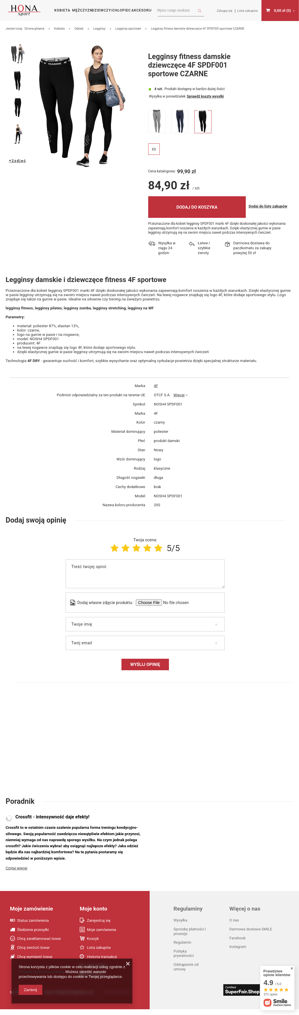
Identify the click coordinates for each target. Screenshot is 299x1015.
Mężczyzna (82, 10)
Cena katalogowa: (162, 193)
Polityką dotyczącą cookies (41, 972)
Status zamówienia (33, 926)
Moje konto (93, 914)
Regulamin (182, 948)
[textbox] (178, 10)
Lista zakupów (99, 953)
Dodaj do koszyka (197, 228)
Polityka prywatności (184, 959)
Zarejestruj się (99, 926)
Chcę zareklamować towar (39, 944)
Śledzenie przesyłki (33, 935)
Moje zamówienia (101, 935)
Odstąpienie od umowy (186, 972)
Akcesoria (141, 10)
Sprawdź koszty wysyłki (205, 118)
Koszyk (93, 944)
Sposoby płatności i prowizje (190, 937)
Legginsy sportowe (128, 28)
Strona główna (34, 28)
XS (154, 171)
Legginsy (99, 28)
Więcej (179, 401)
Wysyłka (155, 118)
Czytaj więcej (16, 874)
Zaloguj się (225, 11)
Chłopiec (121, 10)
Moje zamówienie (31, 914)
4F (156, 391)
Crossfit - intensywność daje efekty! (52, 822)
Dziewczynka (102, 10)
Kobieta (62, 10)
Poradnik (20, 807)
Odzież (79, 28)
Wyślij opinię (145, 670)
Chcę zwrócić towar (33, 953)
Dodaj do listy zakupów (268, 228)
